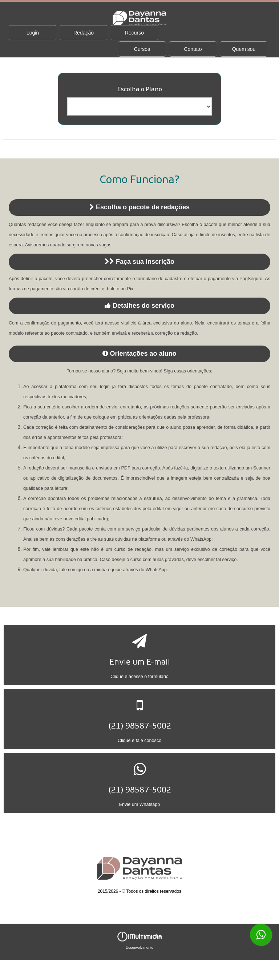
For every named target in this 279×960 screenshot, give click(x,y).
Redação (83, 33)
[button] (139, 655)
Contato (193, 49)
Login (33, 33)
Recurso (134, 33)
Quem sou (244, 49)
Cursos (142, 49)
